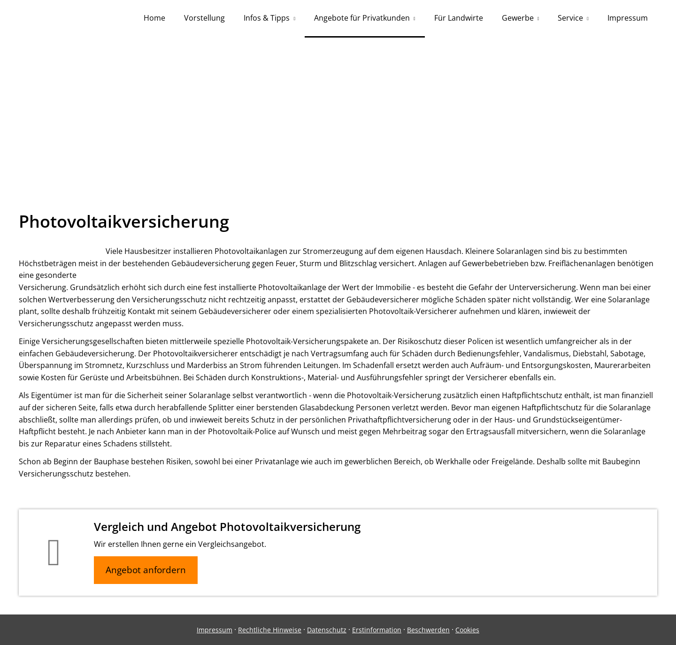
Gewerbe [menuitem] (518, 18)
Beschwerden (428, 629)
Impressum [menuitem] (627, 18)
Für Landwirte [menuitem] (458, 18)
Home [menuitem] (154, 18)
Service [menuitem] (570, 18)
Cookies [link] (467, 629)
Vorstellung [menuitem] (204, 18)
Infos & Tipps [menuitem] (267, 18)
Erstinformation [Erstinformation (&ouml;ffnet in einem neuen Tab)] (376, 629)
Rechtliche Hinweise (269, 629)
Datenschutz (326, 629)
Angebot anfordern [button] (146, 570)
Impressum (214, 629)
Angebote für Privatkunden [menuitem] (362, 18)
